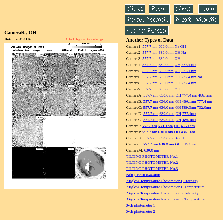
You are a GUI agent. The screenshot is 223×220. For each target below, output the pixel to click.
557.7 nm (149, 46)
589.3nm (189, 107)
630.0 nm (165, 46)
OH (183, 46)
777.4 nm (188, 64)
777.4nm (189, 113)
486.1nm (205, 95)
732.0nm (204, 107)
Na (177, 46)
